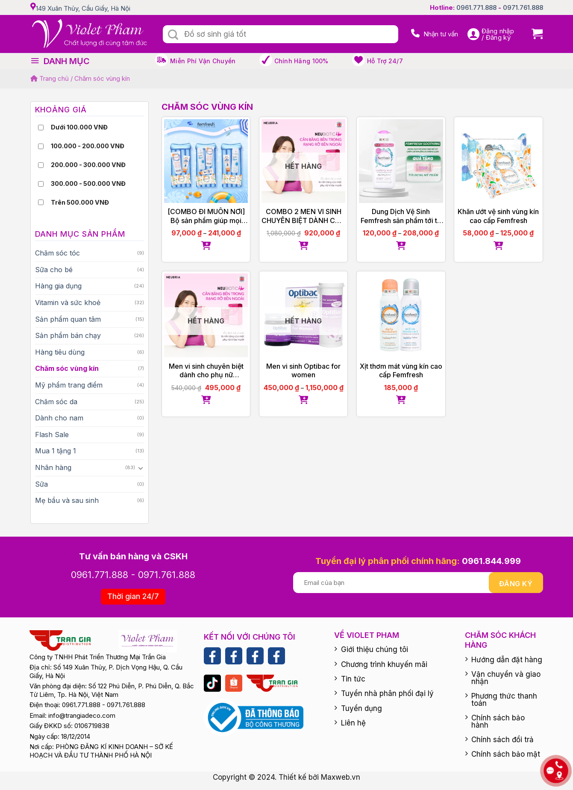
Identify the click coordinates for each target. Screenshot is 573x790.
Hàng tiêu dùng (60, 352)
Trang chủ (49, 78)
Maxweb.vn (340, 777)
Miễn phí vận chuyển (202, 61)
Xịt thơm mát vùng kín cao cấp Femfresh (401, 370)
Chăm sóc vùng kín (67, 368)
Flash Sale (52, 434)
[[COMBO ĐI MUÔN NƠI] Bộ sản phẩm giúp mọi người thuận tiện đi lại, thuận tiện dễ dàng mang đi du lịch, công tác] (206, 161)
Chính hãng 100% (301, 61)
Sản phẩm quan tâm (68, 319)
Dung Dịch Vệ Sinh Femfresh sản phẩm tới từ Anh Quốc (401, 216)
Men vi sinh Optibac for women (303, 370)
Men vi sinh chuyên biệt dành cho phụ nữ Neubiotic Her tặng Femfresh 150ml (206, 371)
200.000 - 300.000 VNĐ (88, 164)
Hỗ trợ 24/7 (385, 61)
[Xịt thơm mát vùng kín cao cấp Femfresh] (401, 315)
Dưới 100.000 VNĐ (79, 127)
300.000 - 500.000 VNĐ (88, 183)
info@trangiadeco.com (81, 715)
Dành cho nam (59, 418)
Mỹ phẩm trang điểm (69, 385)
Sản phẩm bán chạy (68, 335)
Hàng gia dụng (58, 286)
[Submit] (173, 35)
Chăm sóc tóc (57, 253)
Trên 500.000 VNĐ (80, 202)
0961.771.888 (476, 7)
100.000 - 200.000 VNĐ (87, 146)
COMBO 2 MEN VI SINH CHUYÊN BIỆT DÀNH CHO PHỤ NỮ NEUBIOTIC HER (303, 216)
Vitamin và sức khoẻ (67, 302)
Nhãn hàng (53, 467)
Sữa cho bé (54, 269)
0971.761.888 (523, 7)
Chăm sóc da (56, 401)
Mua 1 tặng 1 (55, 450)
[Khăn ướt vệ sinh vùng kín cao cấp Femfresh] (498, 161)
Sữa (41, 484)
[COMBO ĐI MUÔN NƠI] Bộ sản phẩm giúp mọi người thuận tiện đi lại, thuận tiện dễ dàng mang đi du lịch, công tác (206, 216)
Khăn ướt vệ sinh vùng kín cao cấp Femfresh (498, 216)
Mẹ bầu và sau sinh (67, 500)
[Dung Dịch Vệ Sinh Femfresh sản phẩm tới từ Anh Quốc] (401, 161)
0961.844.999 (491, 561)
